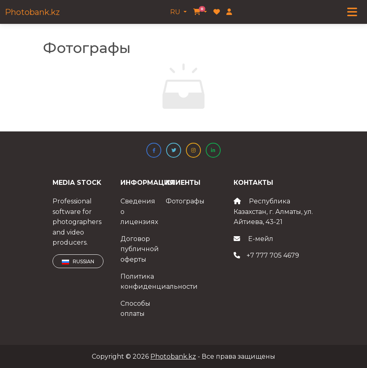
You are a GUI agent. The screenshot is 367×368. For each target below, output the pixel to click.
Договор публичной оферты (139, 249)
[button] (153, 150)
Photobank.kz (32, 12)
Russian (78, 261)
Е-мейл (260, 239)
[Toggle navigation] (352, 12)
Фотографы (185, 201)
